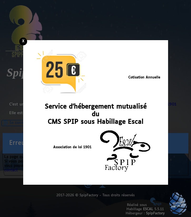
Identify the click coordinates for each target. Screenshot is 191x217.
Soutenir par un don (178, 204)
